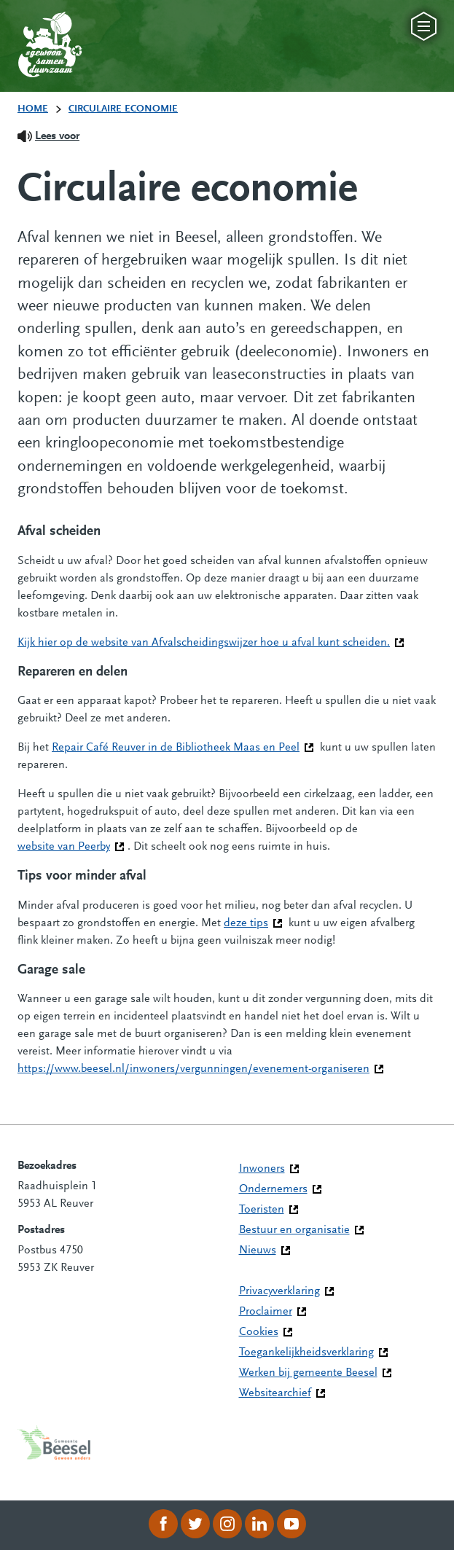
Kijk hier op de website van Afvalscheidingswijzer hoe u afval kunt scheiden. (210, 641)
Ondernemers (273, 1189)
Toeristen (261, 1210)
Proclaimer (265, 1312)
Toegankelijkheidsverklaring (306, 1352)
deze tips (253, 922)
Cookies (258, 1332)
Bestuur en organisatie (294, 1230)
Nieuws (257, 1250)
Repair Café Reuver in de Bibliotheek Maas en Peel (183, 746)
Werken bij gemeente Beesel (308, 1373)
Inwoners (262, 1169)
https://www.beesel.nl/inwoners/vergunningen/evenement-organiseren (200, 1067)
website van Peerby (71, 845)
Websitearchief (275, 1393)
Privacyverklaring (279, 1291)
